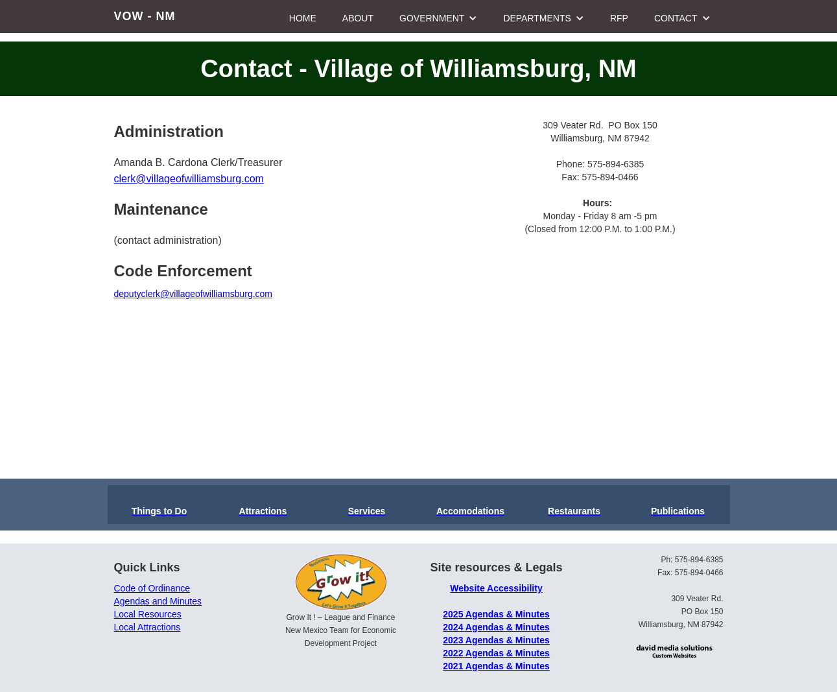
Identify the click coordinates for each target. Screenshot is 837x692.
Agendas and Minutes (158, 601)
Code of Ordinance (152, 588)
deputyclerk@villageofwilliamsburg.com (193, 294)
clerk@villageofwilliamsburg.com (189, 178)
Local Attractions (147, 627)
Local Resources (148, 614)
